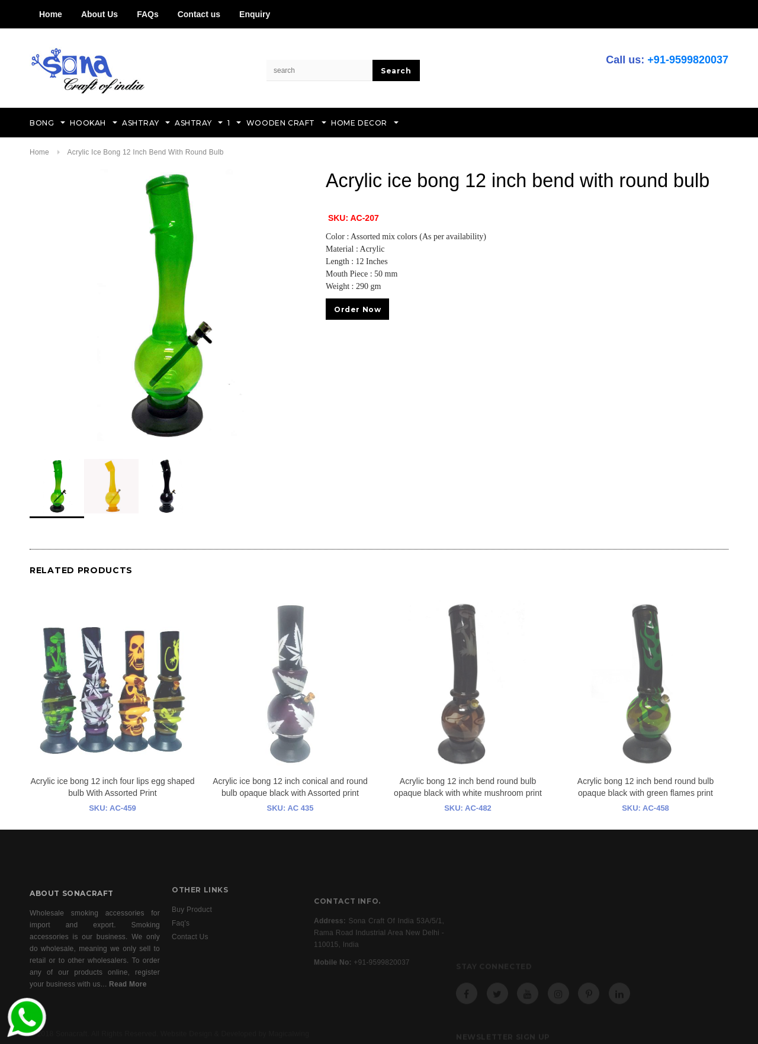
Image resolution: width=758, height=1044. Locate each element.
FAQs (148, 14)
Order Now (357, 309)
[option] (166, 305)
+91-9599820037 (687, 60)
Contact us (199, 14)
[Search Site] (319, 70)
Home (50, 14)
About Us (99, 14)
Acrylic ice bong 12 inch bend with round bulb (145, 152)
